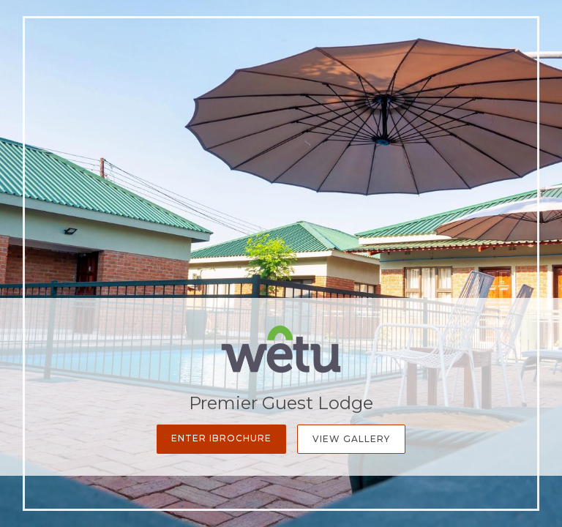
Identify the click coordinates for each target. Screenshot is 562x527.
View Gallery (351, 438)
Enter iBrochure (221, 438)
